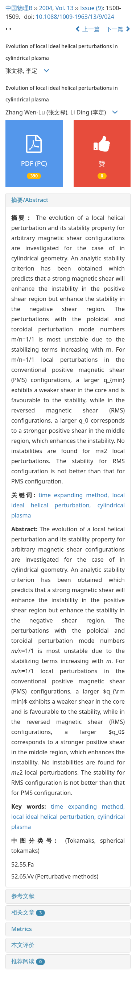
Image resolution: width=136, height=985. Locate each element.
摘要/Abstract (29, 200)
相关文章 (28, 912)
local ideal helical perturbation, (54, 817)
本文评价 (22, 945)
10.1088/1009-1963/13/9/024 (75, 17)
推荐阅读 (28, 961)
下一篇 (118, 29)
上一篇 (87, 29)
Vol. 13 (64, 8)
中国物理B (18, 8)
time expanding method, (75, 495)
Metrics (21, 929)
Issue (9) (91, 8)
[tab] (68, 200)
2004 (46, 8)
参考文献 (22, 896)
